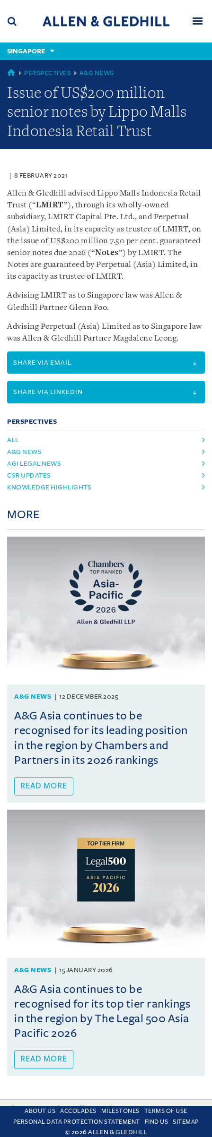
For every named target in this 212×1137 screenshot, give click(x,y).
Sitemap (186, 1122)
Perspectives (47, 73)
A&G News (97, 73)
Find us (156, 1122)
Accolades (78, 1111)
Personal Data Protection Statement (76, 1122)
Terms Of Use (165, 1111)
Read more (43, 786)
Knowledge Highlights (49, 487)
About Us (40, 1111)
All (13, 440)
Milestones (120, 1111)
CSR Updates (29, 475)
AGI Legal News (34, 463)
